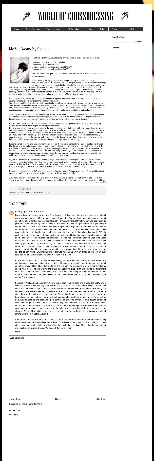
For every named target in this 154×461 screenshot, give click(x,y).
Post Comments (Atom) (32, 404)
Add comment (17, 338)
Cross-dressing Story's (25, 192)
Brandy (18, 211)
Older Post (100, 399)
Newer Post (15, 399)
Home (58, 399)
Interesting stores (43, 192)
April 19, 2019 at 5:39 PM (34, 211)
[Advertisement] (57, 434)
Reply (17, 332)
